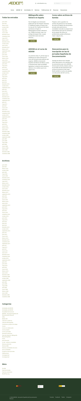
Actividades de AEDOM (7, 308)
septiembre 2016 (6, 51)
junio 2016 (4, 54)
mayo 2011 (4, 104)
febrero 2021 (5, 25)
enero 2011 (5, 109)
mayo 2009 (4, 142)
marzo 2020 (5, 32)
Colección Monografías (7, 322)
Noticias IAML (5, 346)
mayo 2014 (4, 76)
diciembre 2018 (5, 42)
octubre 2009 (5, 135)
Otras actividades (6, 349)
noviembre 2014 (6, 71)
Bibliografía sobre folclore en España (36, 16)
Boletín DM (4, 318)
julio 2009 (4, 139)
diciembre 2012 (5, 84)
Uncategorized (5, 357)
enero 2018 (5, 45)
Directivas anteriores (7, 333)
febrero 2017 (5, 49)
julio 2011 (4, 102)
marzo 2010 (5, 126)
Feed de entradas (6, 370)
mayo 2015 (4, 65)
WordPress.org (5, 374)
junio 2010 (4, 120)
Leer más (33, 40)
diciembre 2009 (5, 131)
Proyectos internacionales (8, 351)
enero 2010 (5, 129)
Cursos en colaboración (7, 328)
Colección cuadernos (7, 320)
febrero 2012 (5, 95)
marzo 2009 (5, 146)
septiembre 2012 (6, 87)
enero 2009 (5, 150)
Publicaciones (5, 353)
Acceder (4, 368)
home (3, 338)
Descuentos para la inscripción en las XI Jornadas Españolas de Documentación (61, 52)
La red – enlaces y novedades (9, 342)
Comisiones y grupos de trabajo (9, 324)
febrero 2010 (5, 128)
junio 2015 (4, 64)
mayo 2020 (4, 31)
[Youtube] (52, 397)
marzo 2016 (5, 56)
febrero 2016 (5, 58)
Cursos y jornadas (6, 331)
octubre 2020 (5, 27)
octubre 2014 (5, 73)
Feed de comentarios (7, 372)
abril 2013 (4, 82)
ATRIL (3, 317)
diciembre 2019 (5, 34)
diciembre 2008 (5, 151)
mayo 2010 (4, 122)
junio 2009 (4, 140)
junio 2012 (4, 91)
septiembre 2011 (6, 100)
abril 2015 (4, 67)
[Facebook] (58, 397)
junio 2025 (4, 21)
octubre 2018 (5, 43)
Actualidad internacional (8, 311)
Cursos (4, 326)
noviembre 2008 (6, 153)
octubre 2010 (5, 115)
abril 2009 (4, 144)
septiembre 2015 (6, 62)
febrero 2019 (5, 40)
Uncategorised (5, 355)
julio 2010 (4, 118)
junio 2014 (4, 75)
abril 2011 (4, 106)
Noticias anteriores (6, 344)
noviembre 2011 (6, 98)
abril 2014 (4, 78)
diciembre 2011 (5, 96)
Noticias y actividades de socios (9, 347)
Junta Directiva (5, 340)
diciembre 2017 (5, 47)
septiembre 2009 (6, 137)
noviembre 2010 (6, 113)
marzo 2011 (5, 107)
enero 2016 (5, 60)
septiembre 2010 (6, 117)
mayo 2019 (4, 38)
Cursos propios (5, 329)
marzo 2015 (5, 69)
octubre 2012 (5, 85)
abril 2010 (4, 124)
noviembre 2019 (6, 36)
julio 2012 (4, 89)
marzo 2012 (5, 93)
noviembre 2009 (6, 133)
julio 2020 (4, 29)
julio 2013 (4, 80)
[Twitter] (63, 397)
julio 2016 (4, 53)
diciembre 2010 (5, 111)
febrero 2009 (5, 148)
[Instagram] (68, 397)
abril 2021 (4, 23)
